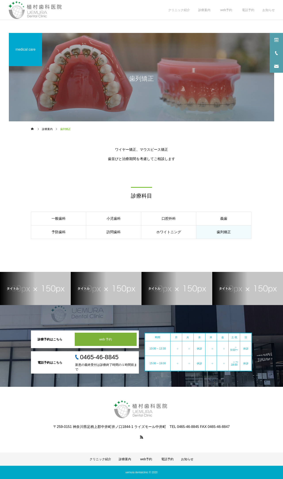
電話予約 (248, 10)
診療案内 (204, 10)
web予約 (227, 10)
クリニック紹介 (179, 10)
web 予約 (105, 339)
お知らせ (268, 10)
